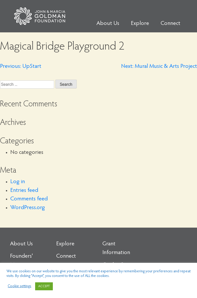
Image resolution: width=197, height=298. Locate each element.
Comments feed (29, 199)
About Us (107, 23)
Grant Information (116, 248)
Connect (170, 23)
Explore (140, 23)
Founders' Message (21, 261)
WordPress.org (27, 208)
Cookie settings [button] (19, 286)
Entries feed (24, 190)
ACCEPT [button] (44, 286)
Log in (17, 182)
